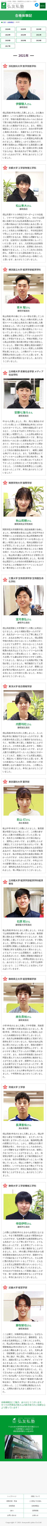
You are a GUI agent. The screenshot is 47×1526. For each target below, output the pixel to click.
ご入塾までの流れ (35, 1501)
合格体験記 (11, 22)
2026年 (7, 29)
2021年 (38, 35)
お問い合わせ (11, 1515)
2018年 (38, 40)
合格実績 (12, 1506)
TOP (4, 22)
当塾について (35, 1496)
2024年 (38, 29)
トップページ (11, 1496)
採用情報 (35, 1510)
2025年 (23, 29)
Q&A (11, 1510)
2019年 (23, 40)
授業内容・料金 (12, 1501)
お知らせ (35, 1515)
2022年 (23, 35)
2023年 (7, 35)
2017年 (7, 46)
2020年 (7, 40)
